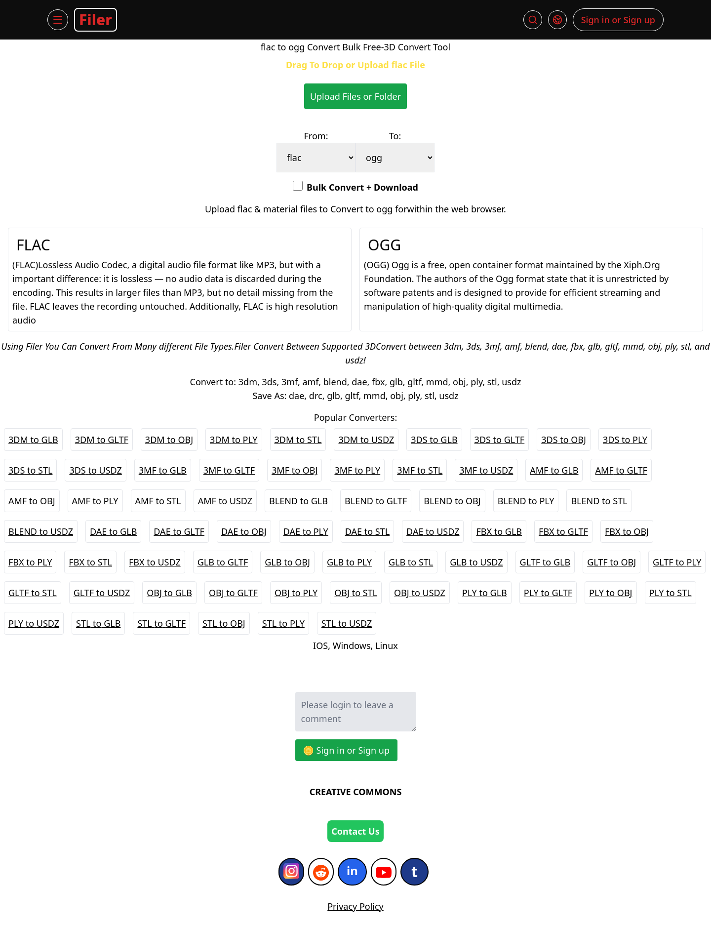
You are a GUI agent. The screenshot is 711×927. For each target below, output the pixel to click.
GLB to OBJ (287, 562)
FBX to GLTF (563, 531)
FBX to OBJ (627, 531)
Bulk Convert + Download (355, 187)
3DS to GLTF (499, 439)
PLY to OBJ (610, 593)
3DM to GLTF (101, 439)
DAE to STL (367, 531)
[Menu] (57, 19)
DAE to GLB (113, 531)
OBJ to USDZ (419, 593)
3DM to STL (298, 439)
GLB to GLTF (223, 562)
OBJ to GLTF (233, 593)
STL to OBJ (223, 623)
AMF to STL (158, 501)
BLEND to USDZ (40, 531)
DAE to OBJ (244, 531)
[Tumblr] (414, 872)
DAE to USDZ (432, 531)
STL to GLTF (161, 623)
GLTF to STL (32, 593)
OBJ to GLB (169, 593)
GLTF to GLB (545, 562)
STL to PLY (283, 623)
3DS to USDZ (95, 470)
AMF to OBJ (31, 501)
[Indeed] (352, 872)
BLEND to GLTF (376, 501)
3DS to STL (30, 470)
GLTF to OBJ (611, 562)
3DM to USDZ (366, 439)
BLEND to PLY (526, 501)
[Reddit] (321, 872)
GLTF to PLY (677, 562)
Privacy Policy (355, 906)
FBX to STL (90, 562)
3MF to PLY (357, 470)
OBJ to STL (355, 593)
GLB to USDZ (476, 562)
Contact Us (355, 831)
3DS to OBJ (563, 439)
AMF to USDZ (225, 501)
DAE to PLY (305, 531)
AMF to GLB (554, 470)
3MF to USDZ (486, 470)
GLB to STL (411, 562)
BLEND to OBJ (452, 501)
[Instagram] (291, 872)
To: (395, 136)
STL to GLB (98, 623)
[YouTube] (383, 872)
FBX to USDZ (155, 562)
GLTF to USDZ (102, 593)
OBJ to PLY (296, 593)
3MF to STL (419, 470)
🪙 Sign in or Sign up (346, 750)
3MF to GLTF (229, 470)
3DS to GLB (434, 439)
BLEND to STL (599, 501)
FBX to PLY (30, 562)
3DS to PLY (625, 439)
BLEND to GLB (298, 501)
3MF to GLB (163, 470)
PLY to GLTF (548, 593)
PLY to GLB (484, 593)
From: (316, 136)
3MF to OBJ (294, 470)
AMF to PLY (95, 501)
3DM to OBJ (169, 439)
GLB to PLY (349, 562)
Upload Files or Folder (355, 96)
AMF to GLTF (621, 470)
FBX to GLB (499, 531)
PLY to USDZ (33, 623)
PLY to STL (670, 593)
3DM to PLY (234, 439)
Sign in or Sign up (618, 20)
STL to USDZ (346, 623)
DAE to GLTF (179, 531)
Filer (95, 19)
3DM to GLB (33, 439)
